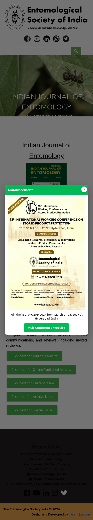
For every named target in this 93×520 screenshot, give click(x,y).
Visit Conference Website (46, 327)
